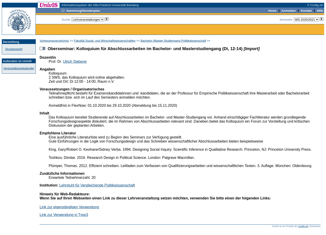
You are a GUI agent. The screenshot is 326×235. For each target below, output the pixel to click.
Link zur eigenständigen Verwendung (69, 207)
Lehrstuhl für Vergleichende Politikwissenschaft (97, 185)
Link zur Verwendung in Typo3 (64, 215)
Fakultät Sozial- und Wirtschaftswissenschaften (105, 40)
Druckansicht (13, 49)
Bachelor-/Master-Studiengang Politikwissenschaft (173, 40)
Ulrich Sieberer (75, 61)
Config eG (303, 226)
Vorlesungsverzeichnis (54, 40)
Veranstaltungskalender (18, 68)
